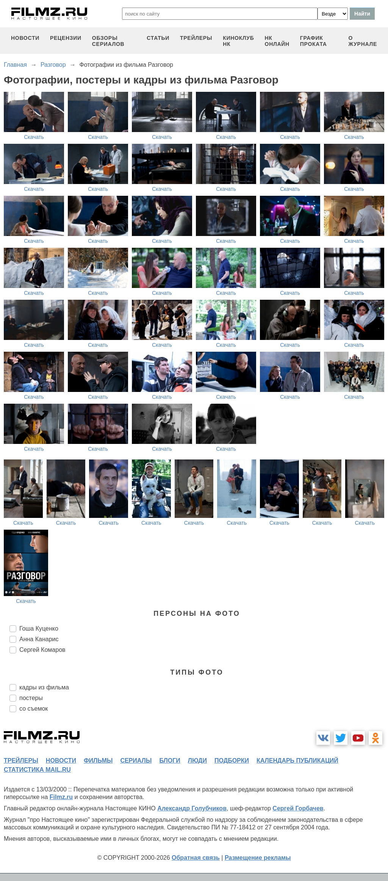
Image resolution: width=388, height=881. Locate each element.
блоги (169, 760)
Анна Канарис (38, 639)
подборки (231, 760)
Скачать (34, 137)
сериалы (136, 760)
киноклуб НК (238, 41)
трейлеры (196, 38)
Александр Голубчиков (192, 808)
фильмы (98, 760)
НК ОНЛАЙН (277, 41)
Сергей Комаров (42, 650)
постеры (31, 698)
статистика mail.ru (37, 769)
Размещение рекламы (258, 857)
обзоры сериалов (108, 41)
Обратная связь (196, 857)
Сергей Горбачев (297, 808)
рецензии (65, 38)
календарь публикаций (297, 760)
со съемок (33, 708)
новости (25, 38)
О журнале (362, 41)
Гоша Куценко (38, 628)
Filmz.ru (61, 797)
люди (197, 760)
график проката (313, 41)
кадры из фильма (44, 687)
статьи (158, 38)
